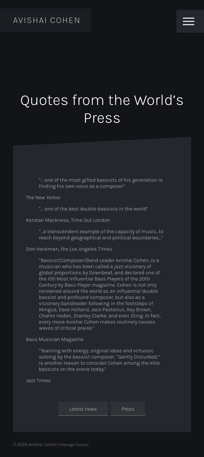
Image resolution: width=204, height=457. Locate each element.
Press (128, 409)
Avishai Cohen (47, 20)
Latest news (83, 409)
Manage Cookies (74, 444)
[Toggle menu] (188, 21)
